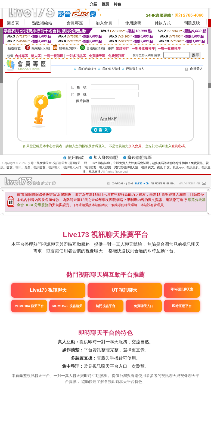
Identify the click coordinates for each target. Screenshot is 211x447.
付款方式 (162, 23)
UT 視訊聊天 (125, 290)
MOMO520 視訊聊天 (67, 306)
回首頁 (13, 23)
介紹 (93, 4)
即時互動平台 (182, 306)
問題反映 (192, 23)
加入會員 (104, 23)
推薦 (105, 4)
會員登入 (196, 69)
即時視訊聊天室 (181, 289)
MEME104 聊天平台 (29, 306)
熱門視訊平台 (105, 306)
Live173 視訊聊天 (48, 290)
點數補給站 (42, 23)
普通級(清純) (95, 48)
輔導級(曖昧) (68, 48)
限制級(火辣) (41, 48)
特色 (117, 4)
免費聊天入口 (143, 306)
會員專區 (75, 23)
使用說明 (133, 23)
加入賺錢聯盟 (106, 157)
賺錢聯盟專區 (140, 157)
